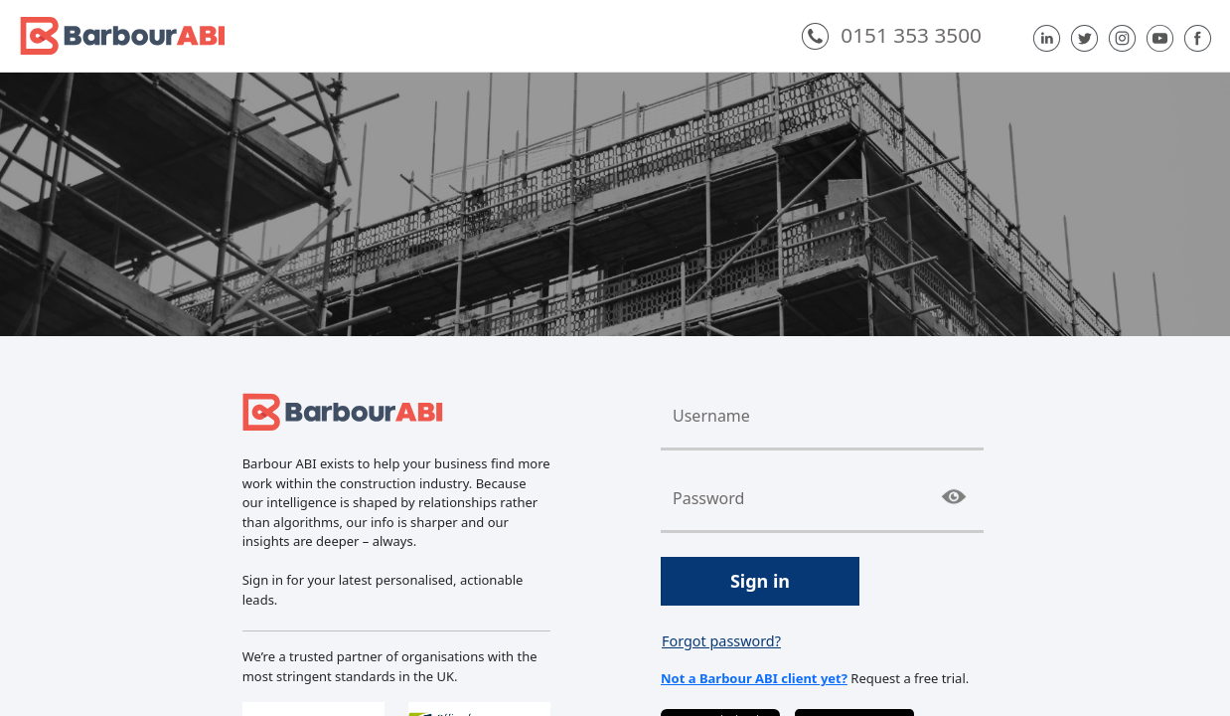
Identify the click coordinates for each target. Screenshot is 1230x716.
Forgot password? (721, 640)
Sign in (760, 581)
